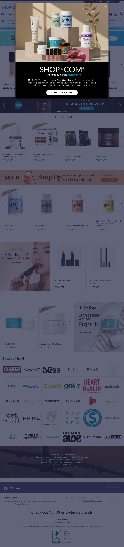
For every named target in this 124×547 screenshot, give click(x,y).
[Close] (105, 6)
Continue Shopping (62, 92)
